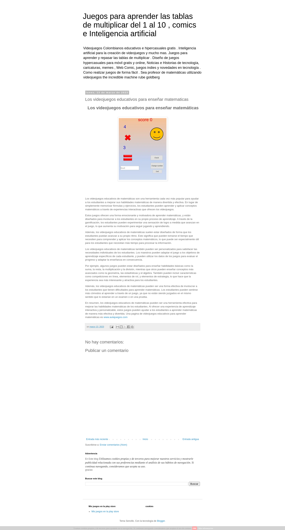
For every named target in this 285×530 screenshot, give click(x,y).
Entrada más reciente (97, 439)
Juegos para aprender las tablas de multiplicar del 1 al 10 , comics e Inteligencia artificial (139, 25)
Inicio (145, 439)
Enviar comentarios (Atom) (113, 444)
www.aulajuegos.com (116, 317)
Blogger (161, 521)
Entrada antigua (191, 439)
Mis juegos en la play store (105, 511)
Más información (205, 528)
